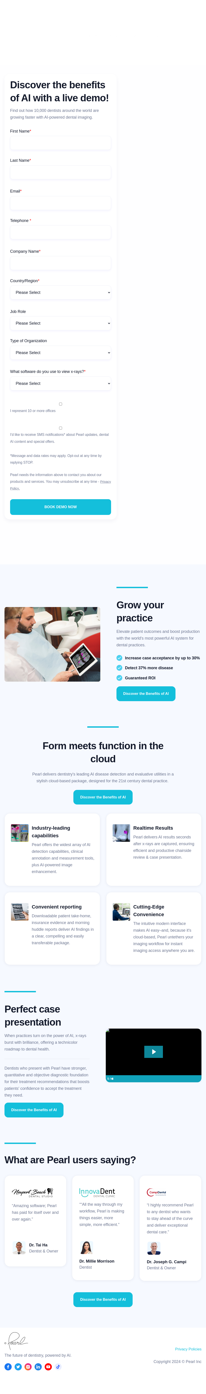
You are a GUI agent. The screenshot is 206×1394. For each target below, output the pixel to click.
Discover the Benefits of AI (146, 694)
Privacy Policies (188, 1349)
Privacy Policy (20, 488)
